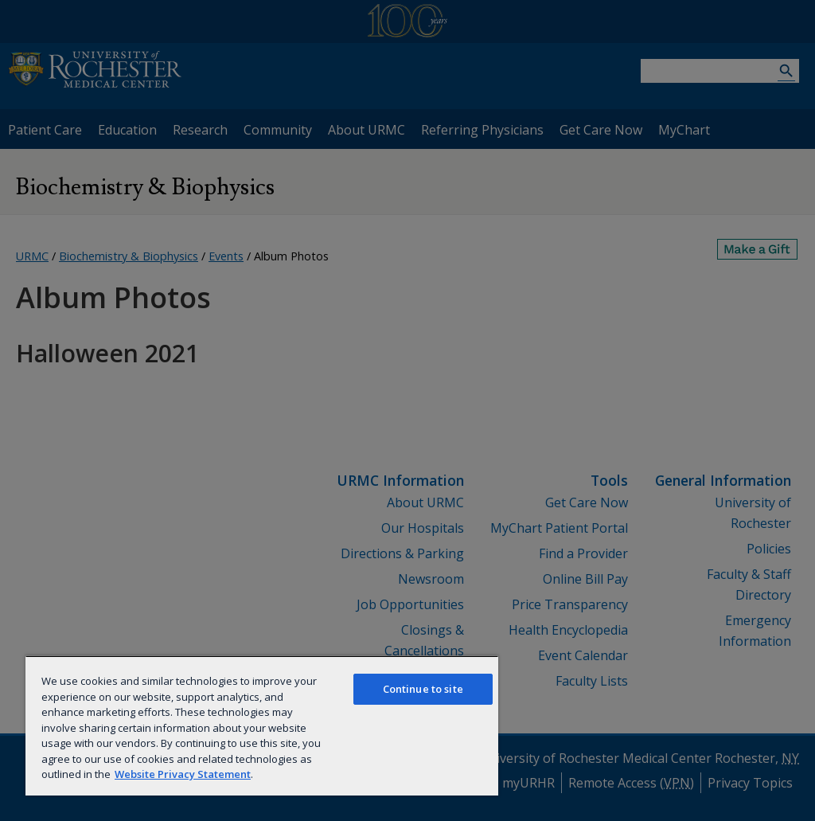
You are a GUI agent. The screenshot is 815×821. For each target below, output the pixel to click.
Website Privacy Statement (183, 774)
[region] (261, 725)
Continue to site (423, 689)
